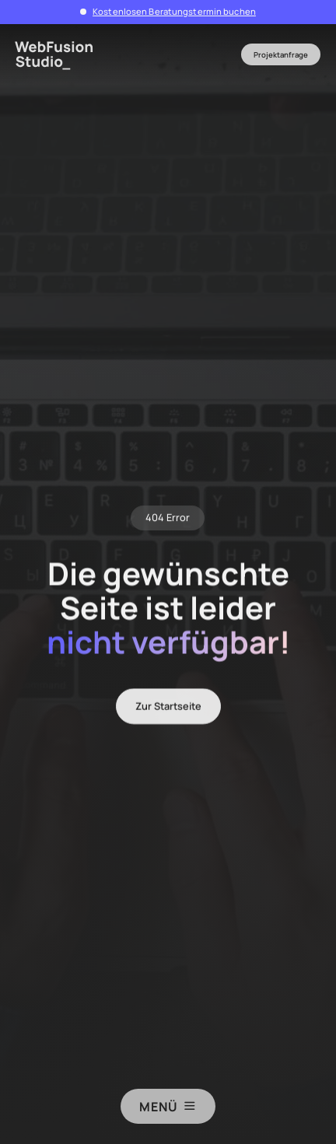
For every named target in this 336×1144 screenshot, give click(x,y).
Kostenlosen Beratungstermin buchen (174, 11)
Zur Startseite (168, 710)
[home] (59, 55)
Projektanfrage (281, 55)
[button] (169, 54)
